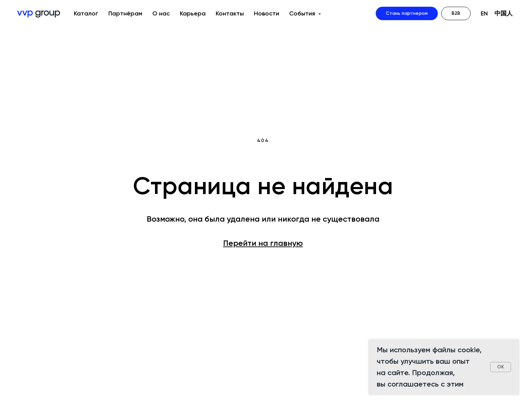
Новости (266, 13)
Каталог (86, 13)
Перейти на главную (263, 243)
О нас (161, 13)
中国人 (503, 13)
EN (484, 13)
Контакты (230, 13)
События (303, 13)
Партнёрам (125, 13)
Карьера (193, 13)
